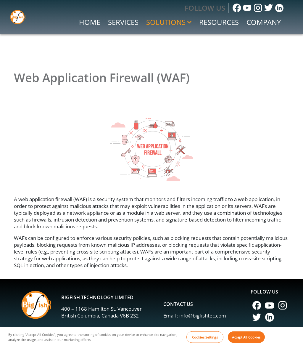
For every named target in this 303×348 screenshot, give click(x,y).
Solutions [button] (168, 22)
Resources (219, 22)
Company (263, 22)
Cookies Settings (205, 339)
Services (123, 22)
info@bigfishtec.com (202, 315)
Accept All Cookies (246, 339)
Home (89, 22)
